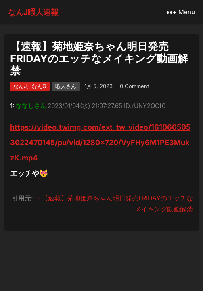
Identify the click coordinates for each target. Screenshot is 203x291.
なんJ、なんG (29, 86)
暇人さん (65, 86)
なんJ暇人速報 (33, 12)
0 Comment (134, 86)
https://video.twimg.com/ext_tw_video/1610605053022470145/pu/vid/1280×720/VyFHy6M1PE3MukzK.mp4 (100, 142)
